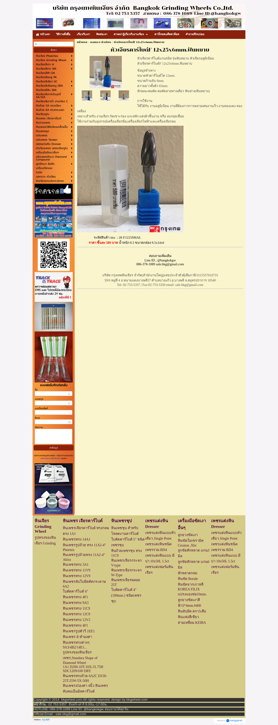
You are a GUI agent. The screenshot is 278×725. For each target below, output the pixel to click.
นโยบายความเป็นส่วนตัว (50, 458)
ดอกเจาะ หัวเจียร (100, 42)
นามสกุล (39, 399)
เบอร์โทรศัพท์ (41, 408)
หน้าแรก (82, 42)
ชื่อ (36, 390)
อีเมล (37, 418)
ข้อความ (39, 427)
